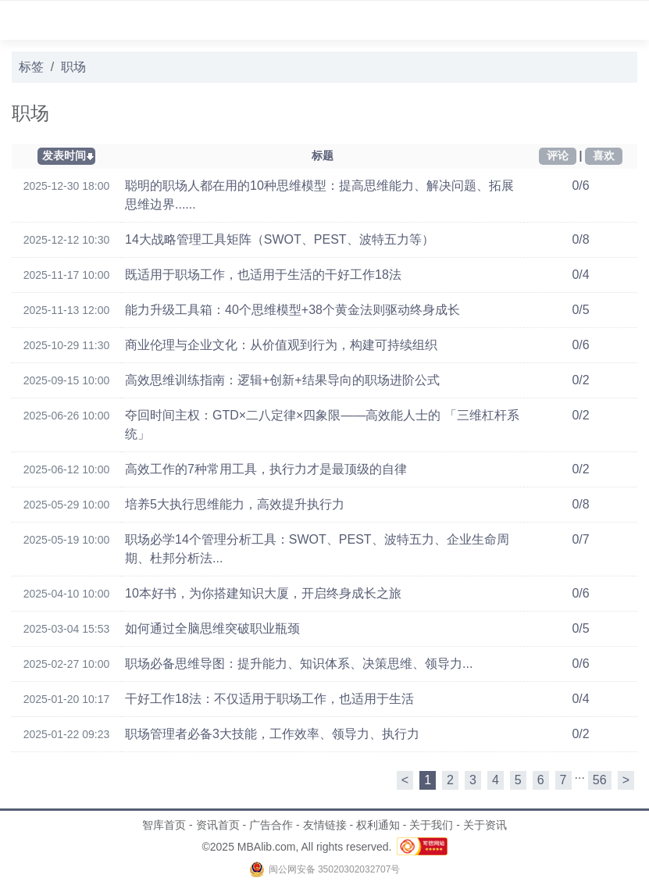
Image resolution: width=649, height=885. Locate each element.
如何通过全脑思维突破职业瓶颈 (212, 628)
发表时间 (64, 155)
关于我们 (431, 825)
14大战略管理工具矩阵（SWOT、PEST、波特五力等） (279, 239)
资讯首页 (218, 825)
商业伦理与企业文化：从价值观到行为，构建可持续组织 (281, 345)
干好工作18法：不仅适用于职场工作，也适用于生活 (269, 698)
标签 (31, 66)
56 (600, 780)
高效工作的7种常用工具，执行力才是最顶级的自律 (266, 469)
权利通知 (378, 825)
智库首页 (164, 825)
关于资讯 (485, 825)
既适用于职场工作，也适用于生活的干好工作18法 (263, 274)
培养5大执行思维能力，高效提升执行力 (234, 504)
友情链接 (325, 825)
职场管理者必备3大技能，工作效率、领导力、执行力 (272, 733)
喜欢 (604, 155)
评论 (558, 155)
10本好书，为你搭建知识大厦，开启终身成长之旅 (263, 593)
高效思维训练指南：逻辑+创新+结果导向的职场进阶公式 (282, 380)
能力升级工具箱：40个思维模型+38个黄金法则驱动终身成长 (292, 309)
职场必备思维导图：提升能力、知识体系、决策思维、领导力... (298, 663)
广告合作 (271, 825)
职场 (73, 66)
